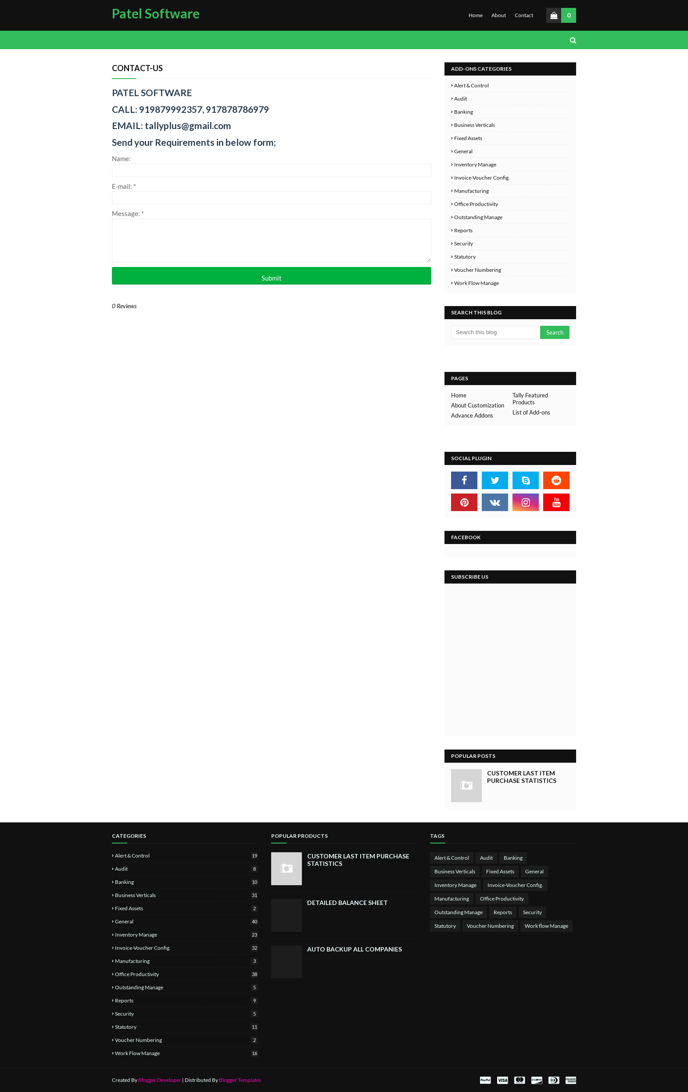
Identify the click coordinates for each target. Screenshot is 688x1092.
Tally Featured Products (530, 399)
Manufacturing (471, 190)
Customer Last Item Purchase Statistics (521, 776)
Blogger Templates (240, 1080)
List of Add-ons (531, 412)
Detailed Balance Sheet (347, 902)
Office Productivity (476, 204)
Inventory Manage (475, 164)
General (463, 151)
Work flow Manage (476, 283)
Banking (463, 111)
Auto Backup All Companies (354, 949)
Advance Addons (472, 415)
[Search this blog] (495, 332)
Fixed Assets (468, 138)
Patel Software (156, 13)
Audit (460, 98)
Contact (524, 15)
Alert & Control (471, 85)
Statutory (465, 256)
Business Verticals (474, 125)
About (498, 15)
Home (476, 15)
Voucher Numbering (477, 270)
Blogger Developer (159, 1080)
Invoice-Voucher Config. (482, 177)
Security (463, 243)
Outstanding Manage (478, 217)
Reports (463, 230)
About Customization (477, 405)
